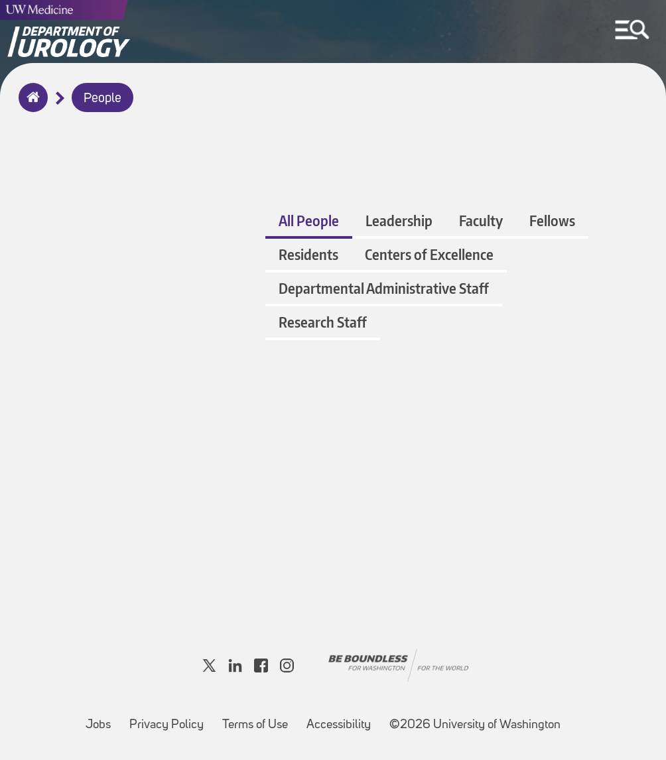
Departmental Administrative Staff (384, 288)
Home (30, 106)
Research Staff (323, 322)
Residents (308, 254)
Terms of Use (259, 718)
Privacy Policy (170, 718)
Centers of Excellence (429, 254)
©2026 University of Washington (475, 725)
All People (309, 220)
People (102, 98)
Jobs (102, 718)
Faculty (481, 220)
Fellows (552, 220)
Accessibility (342, 718)
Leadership (399, 220)
